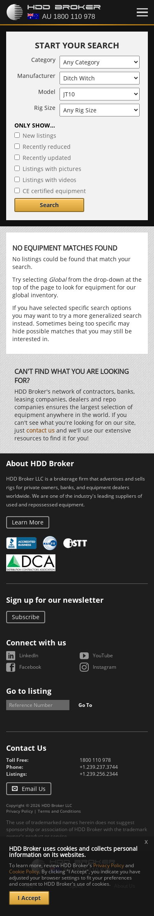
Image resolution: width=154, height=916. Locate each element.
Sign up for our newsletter (54, 600)
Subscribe (25, 617)
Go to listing (28, 691)
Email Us (34, 789)
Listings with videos (49, 180)
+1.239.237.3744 (99, 766)
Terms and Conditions (59, 811)
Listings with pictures (52, 169)
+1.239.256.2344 (99, 773)
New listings (39, 135)
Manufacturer (36, 76)
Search (49, 205)
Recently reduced (47, 146)
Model (46, 92)
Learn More (28, 522)
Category (43, 60)
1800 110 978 (95, 759)
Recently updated (47, 158)
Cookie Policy (24, 871)
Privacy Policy (19, 811)
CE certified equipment (54, 191)
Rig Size (44, 108)
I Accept (29, 898)
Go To (85, 705)
